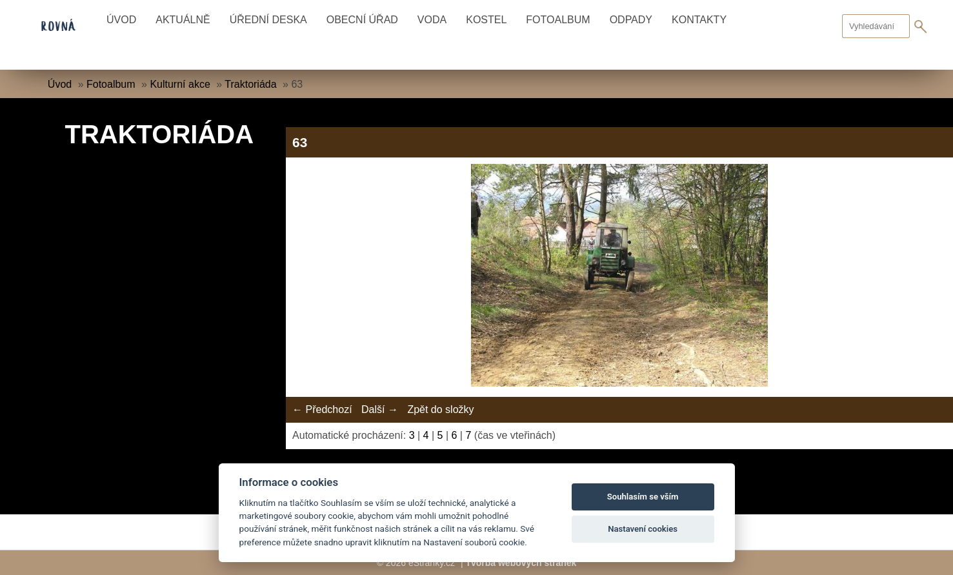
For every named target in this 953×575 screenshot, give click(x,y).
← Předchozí (322, 409)
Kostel (486, 19)
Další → (379, 409)
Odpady (631, 19)
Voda (431, 19)
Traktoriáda (250, 84)
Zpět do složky (440, 409)
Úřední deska (268, 19)
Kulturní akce (180, 84)
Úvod (121, 19)
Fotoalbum (558, 19)
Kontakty (699, 19)
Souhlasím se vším (643, 496)
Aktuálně (182, 19)
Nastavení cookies (642, 529)
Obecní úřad (362, 19)
